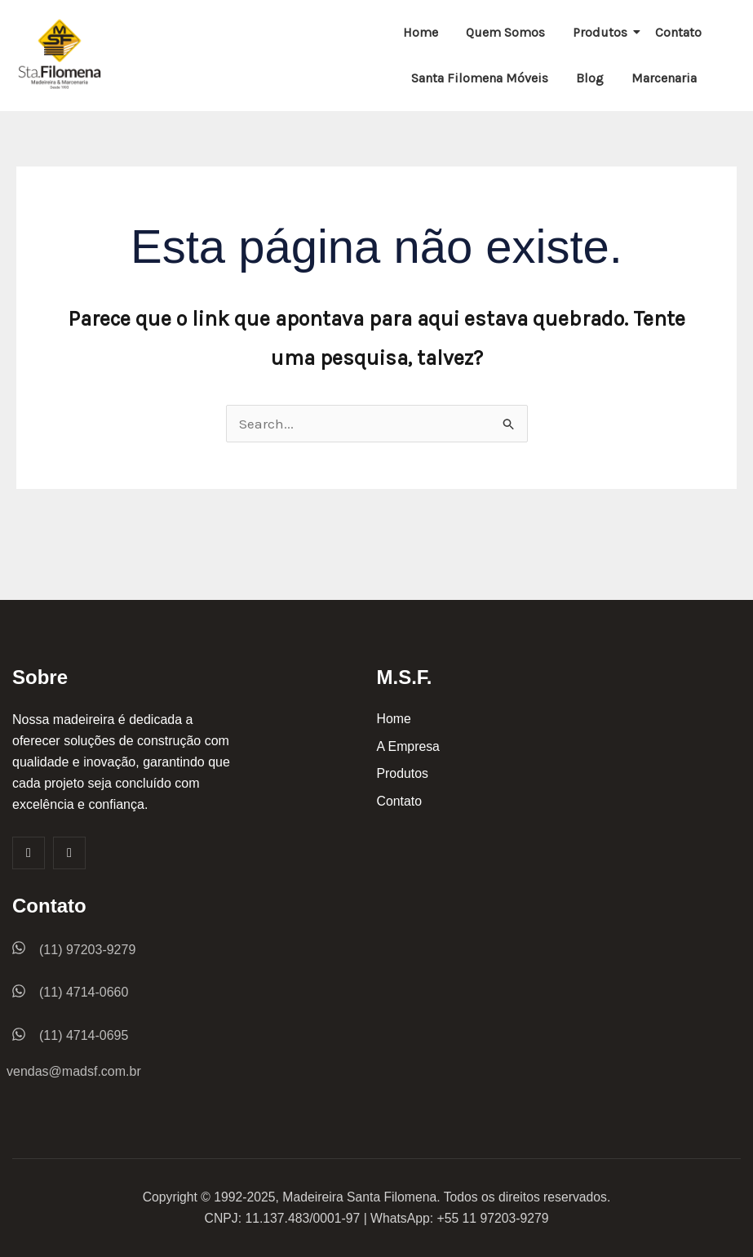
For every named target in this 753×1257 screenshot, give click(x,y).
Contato (678, 32)
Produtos (603, 32)
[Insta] (69, 853)
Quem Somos (505, 32)
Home (420, 32)
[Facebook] (28, 853)
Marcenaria (664, 78)
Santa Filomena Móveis (479, 78)
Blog (590, 78)
